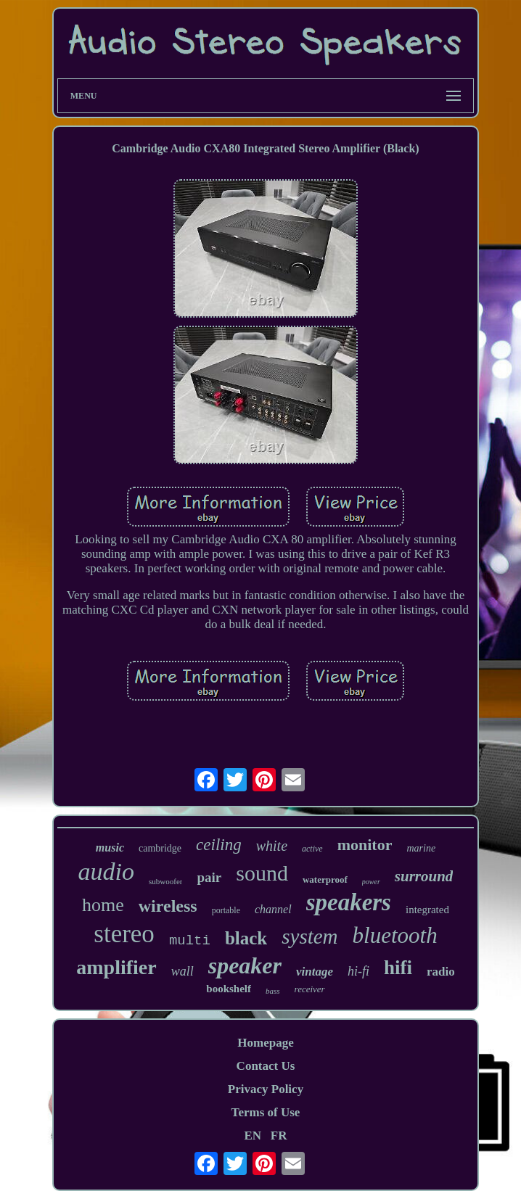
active (312, 849)
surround (424, 876)
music (110, 847)
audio (106, 871)
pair (209, 877)
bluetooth (395, 935)
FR (279, 1135)
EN (252, 1135)
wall (182, 971)
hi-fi (358, 971)
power (371, 882)
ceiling (219, 845)
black (246, 938)
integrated (427, 909)
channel (273, 909)
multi (189, 941)
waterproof (325, 879)
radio (441, 971)
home (103, 904)
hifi (398, 967)
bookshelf (228, 988)
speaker (245, 965)
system (309, 936)
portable (226, 910)
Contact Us (266, 1066)
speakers (348, 902)
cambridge (160, 848)
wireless (168, 906)
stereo (124, 934)
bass (273, 990)
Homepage (265, 1043)
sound (262, 873)
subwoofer (165, 881)
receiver (310, 989)
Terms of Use (265, 1112)
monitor (365, 845)
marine (420, 848)
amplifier (116, 967)
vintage (314, 971)
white (271, 846)
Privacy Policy (265, 1089)
